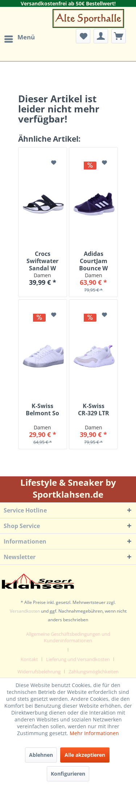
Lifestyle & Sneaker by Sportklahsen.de (68, 488)
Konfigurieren (68, 773)
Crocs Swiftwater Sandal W (42, 261)
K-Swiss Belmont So (42, 409)
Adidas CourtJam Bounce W (93, 261)
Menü (19, 37)
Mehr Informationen (94, 733)
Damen (42, 275)
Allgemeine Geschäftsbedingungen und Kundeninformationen (68, 637)
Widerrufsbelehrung (39, 671)
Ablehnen (41, 754)
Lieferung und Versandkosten (78, 659)
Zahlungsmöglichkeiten (94, 671)
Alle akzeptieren (85, 754)
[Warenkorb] (118, 36)
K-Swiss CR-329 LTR (93, 409)
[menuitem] (19, 39)
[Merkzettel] (83, 36)
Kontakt (29, 659)
